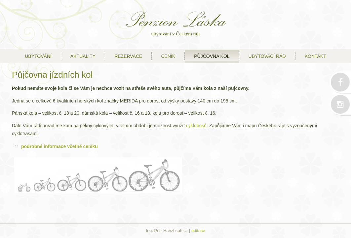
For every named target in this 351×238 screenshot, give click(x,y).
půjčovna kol (211, 56)
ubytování (38, 56)
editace (198, 230)
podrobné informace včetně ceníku (59, 146)
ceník (168, 56)
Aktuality (83, 56)
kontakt (315, 56)
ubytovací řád (267, 56)
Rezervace (128, 56)
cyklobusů (196, 125)
